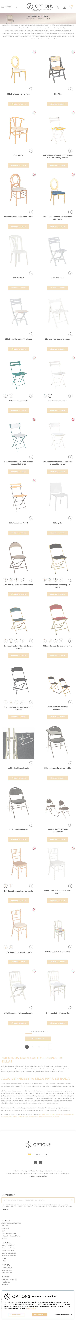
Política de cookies (31, 1308)
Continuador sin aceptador (63, 1314)
